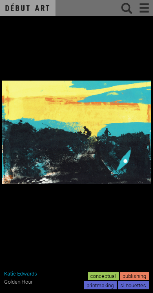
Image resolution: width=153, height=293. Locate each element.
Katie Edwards (20, 273)
